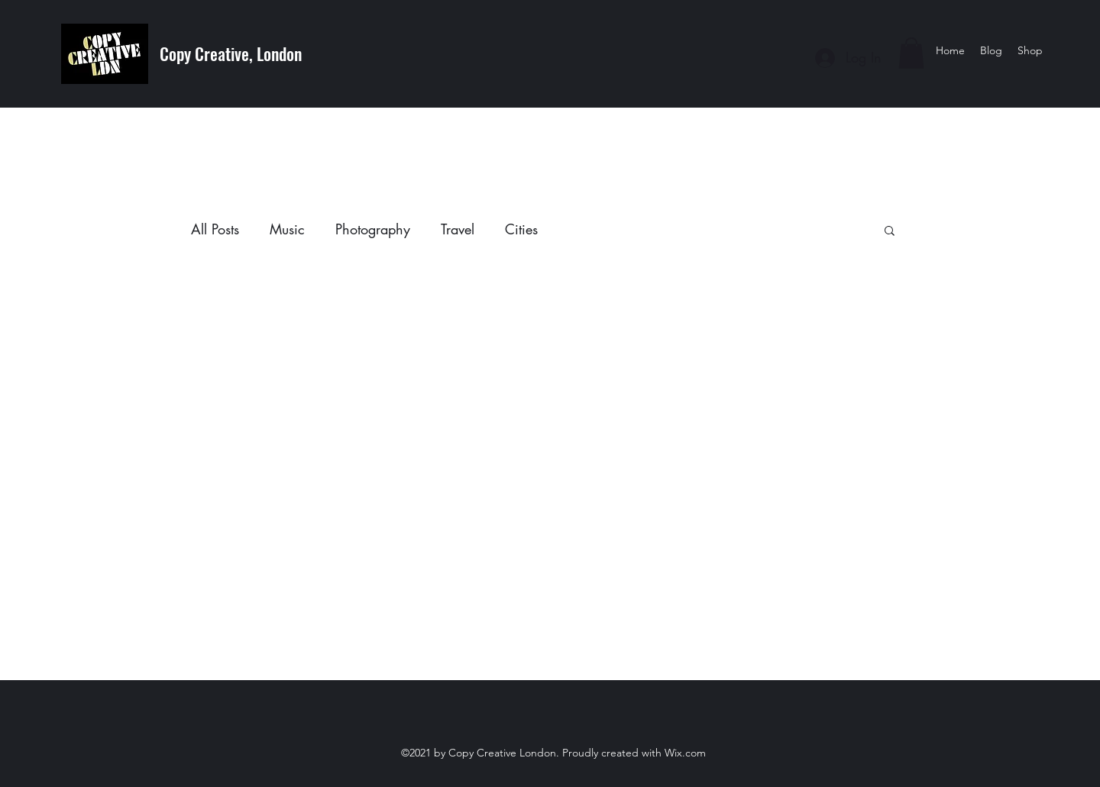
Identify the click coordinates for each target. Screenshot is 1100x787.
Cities (521, 229)
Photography (372, 229)
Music (287, 229)
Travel (457, 229)
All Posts (215, 229)
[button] (911, 53)
